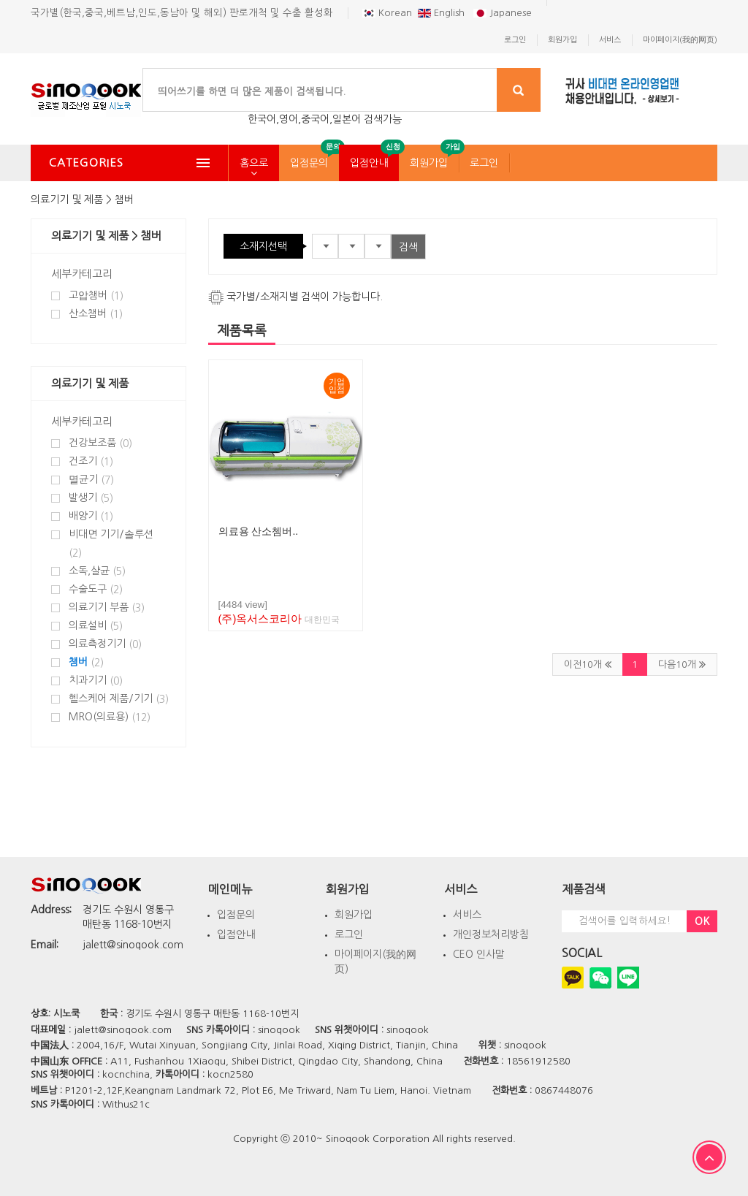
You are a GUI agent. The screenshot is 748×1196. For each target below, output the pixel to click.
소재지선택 (263, 246)
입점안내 (369, 163)
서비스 (467, 915)
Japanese (502, 13)
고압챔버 (96, 295)
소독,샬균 (97, 570)
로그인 (484, 163)
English (443, 13)
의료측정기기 (105, 644)
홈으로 (254, 163)
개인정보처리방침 (491, 934)
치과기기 (96, 680)
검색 (408, 247)
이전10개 (587, 664)
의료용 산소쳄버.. (258, 531)
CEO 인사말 (479, 954)
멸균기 (91, 479)
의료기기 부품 (107, 607)
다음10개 (682, 664)
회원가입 (429, 163)
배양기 (91, 516)
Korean (387, 13)
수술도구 (96, 589)
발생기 (91, 497)
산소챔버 (96, 313)
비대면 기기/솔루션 (111, 543)
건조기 (91, 461)
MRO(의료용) (109, 717)
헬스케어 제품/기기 (119, 698)
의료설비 (96, 625)
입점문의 (309, 163)
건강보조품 (100, 443)
